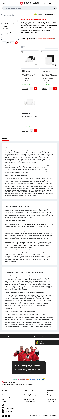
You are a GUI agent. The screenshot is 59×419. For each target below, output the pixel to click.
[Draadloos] (9, 28)
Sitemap (4, 401)
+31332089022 (9, 405)
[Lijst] (24, 47)
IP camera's (50, 397)
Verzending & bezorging (30, 395)
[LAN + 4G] (9, 34)
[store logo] (29, 3)
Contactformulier (9, 411)
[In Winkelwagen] (35, 88)
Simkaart (23, 40)
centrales (48, 223)
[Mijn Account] (44, 3)
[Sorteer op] (51, 47)
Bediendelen (38, 38)
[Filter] (16, 42)
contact (23, 247)
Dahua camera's (51, 401)
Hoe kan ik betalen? (29, 392)
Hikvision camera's (51, 399)
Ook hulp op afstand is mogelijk (30, 245)
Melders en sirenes (48, 38)
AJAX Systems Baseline (29, 224)
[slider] (1, 39)
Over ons (4, 392)
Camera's (29, 40)
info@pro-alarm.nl (9, 408)
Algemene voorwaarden (7, 395)
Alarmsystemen (8, 14)
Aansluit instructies (29, 399)
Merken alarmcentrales (19, 14)
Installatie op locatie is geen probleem (26, 244)
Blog (3, 399)
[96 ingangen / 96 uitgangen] (9, 23)
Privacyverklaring (6, 397)
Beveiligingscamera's (52, 395)
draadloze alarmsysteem (36, 27)
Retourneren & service (29, 397)
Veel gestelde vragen (29, 401)
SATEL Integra (42, 224)
